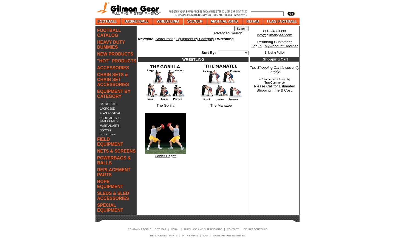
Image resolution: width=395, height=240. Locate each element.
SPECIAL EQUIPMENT (110, 208)
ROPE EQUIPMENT (110, 184)
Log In (257, 46)
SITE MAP (160, 229)
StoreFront (164, 39)
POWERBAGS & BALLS (114, 160)
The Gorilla (165, 105)
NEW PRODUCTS (115, 54)
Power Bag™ (165, 156)
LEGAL (175, 229)
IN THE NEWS (190, 235)
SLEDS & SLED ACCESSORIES (113, 196)
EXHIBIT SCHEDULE (255, 229)
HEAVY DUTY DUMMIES (111, 44)
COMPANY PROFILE (139, 229)
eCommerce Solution (272, 79)
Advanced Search (227, 33)
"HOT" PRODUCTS (116, 61)
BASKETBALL (108, 104)
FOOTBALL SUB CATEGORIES (110, 120)
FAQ (205, 235)
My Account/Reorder (281, 46)
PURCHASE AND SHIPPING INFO (203, 229)
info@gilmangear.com (274, 35)
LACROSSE (107, 108)
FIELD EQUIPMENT (110, 142)
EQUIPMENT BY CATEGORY (114, 94)
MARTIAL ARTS (110, 125)
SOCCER (106, 130)
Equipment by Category (195, 39)
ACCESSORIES (113, 67)
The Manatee (221, 105)
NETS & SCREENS (116, 151)
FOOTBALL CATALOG (109, 33)
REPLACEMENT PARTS (114, 172)
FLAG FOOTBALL (111, 113)
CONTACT (233, 229)
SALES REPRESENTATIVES (229, 235)
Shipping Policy (275, 52)
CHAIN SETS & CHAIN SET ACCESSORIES (113, 79)
